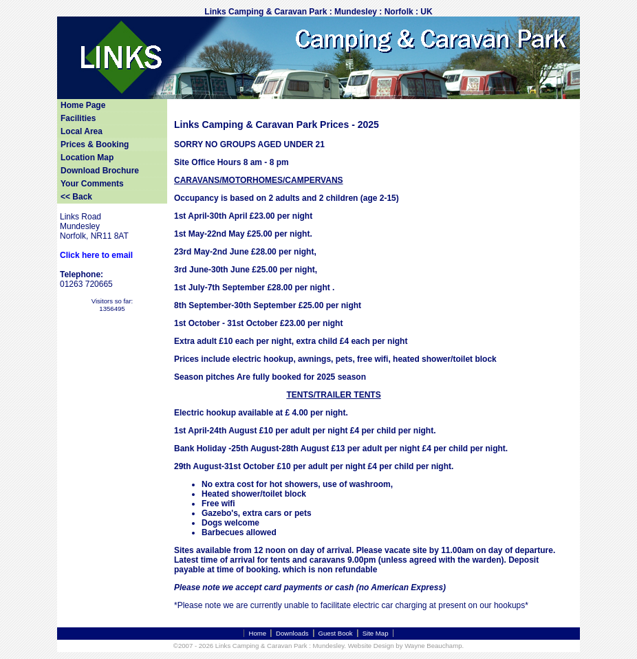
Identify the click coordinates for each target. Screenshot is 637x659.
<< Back (76, 197)
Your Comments (92, 183)
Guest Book (335, 633)
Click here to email (96, 255)
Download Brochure (100, 170)
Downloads (292, 633)
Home (257, 633)
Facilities (78, 118)
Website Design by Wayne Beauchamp (405, 645)
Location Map (87, 157)
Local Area (81, 131)
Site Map (376, 633)
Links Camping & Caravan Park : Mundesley (280, 645)
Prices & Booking (95, 144)
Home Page (83, 105)
